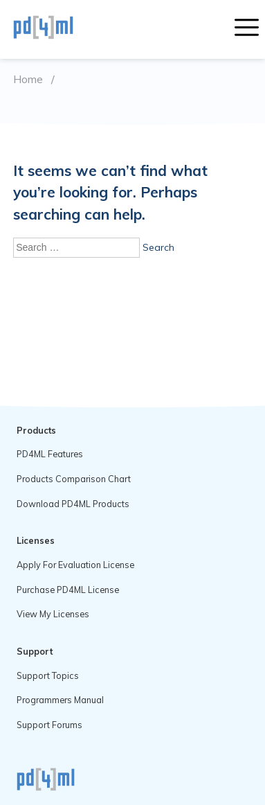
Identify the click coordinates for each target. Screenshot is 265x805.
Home (28, 79)
